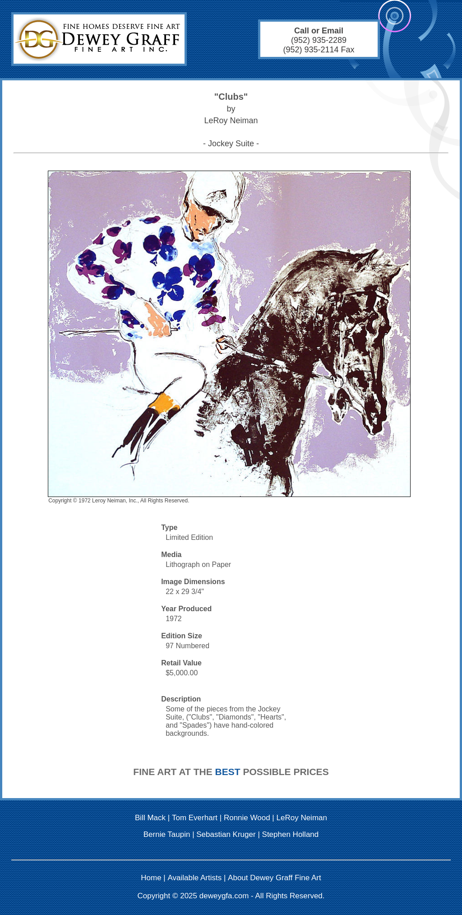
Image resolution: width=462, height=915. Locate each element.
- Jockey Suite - (231, 143)
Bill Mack (150, 817)
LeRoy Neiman (302, 817)
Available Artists (195, 877)
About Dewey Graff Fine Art (274, 877)
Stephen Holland (290, 834)
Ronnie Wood (247, 817)
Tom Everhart (194, 817)
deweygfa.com (224, 896)
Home (151, 877)
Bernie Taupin (166, 834)
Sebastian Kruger (225, 834)
